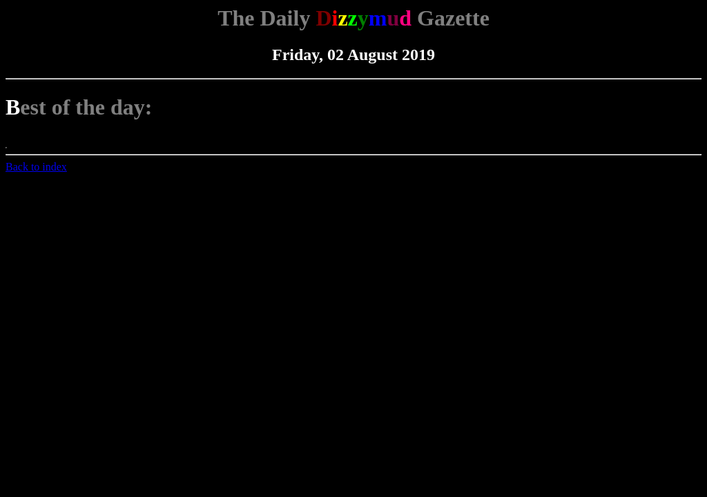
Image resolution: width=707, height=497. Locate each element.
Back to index (36, 167)
